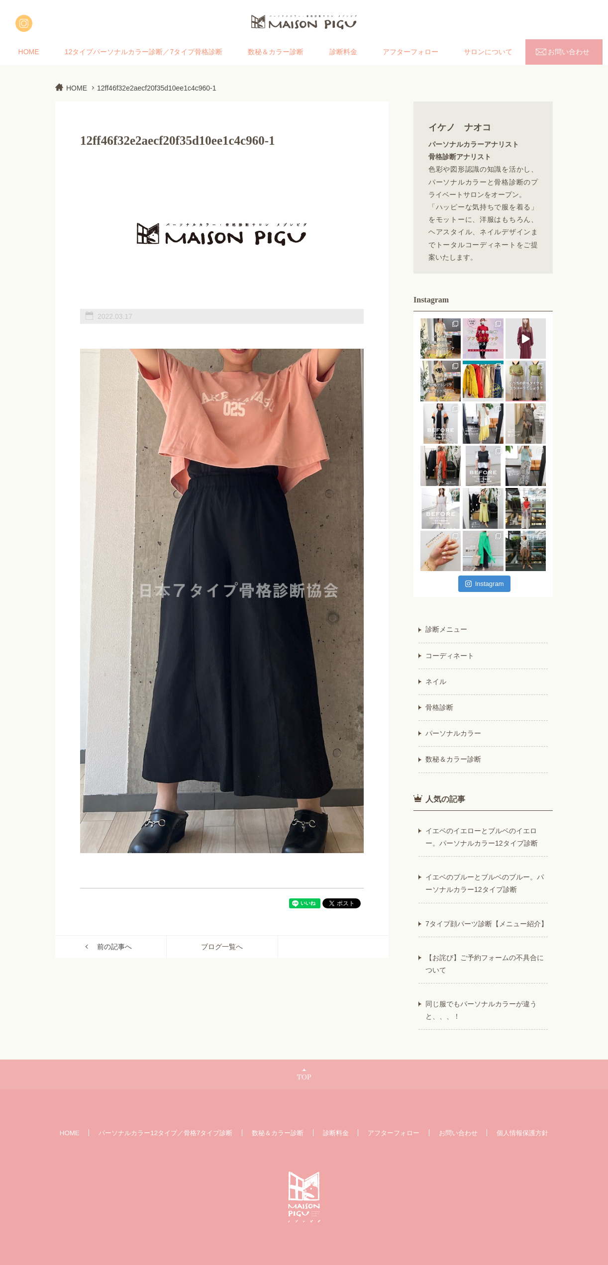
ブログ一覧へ (222, 947)
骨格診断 (439, 707)
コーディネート (449, 656)
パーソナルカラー (453, 733)
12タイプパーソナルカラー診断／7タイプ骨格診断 (143, 52)
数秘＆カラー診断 (276, 52)
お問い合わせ (569, 52)
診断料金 (343, 52)
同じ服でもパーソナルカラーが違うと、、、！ (481, 1010)
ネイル (435, 681)
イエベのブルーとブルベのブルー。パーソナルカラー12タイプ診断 (484, 883)
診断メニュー (446, 629)
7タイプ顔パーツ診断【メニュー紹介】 (486, 924)
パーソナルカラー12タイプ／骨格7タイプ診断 (165, 1133)
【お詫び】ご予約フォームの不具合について (484, 964)
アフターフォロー (410, 52)
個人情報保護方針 (522, 1133)
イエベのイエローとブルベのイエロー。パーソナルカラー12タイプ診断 (481, 837)
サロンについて (488, 52)
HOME (28, 52)
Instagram (484, 583)
